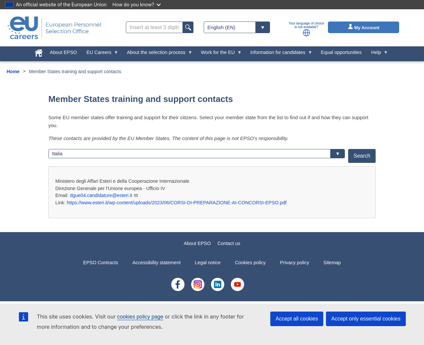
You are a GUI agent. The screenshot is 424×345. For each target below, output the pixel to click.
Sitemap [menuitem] (332, 262)
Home (13, 71)
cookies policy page (140, 317)
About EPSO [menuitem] (63, 52)
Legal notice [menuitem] (208, 262)
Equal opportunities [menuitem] (341, 52)
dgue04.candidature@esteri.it (104, 195)
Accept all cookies (297, 318)
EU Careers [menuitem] (100, 54)
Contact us (228, 243)
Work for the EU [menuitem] (219, 54)
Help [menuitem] (377, 54)
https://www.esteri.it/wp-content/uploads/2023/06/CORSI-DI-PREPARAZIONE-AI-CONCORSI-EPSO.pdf (177, 202)
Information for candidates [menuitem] (278, 54)
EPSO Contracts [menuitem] (100, 262)
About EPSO (197, 243)
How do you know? (137, 4)
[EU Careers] (54, 28)
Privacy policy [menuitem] (294, 262)
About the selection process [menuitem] (157, 54)
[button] (306, 33)
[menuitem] (38, 51)
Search (361, 156)
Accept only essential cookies (365, 318)
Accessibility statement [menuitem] (156, 262)
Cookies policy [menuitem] (250, 262)
